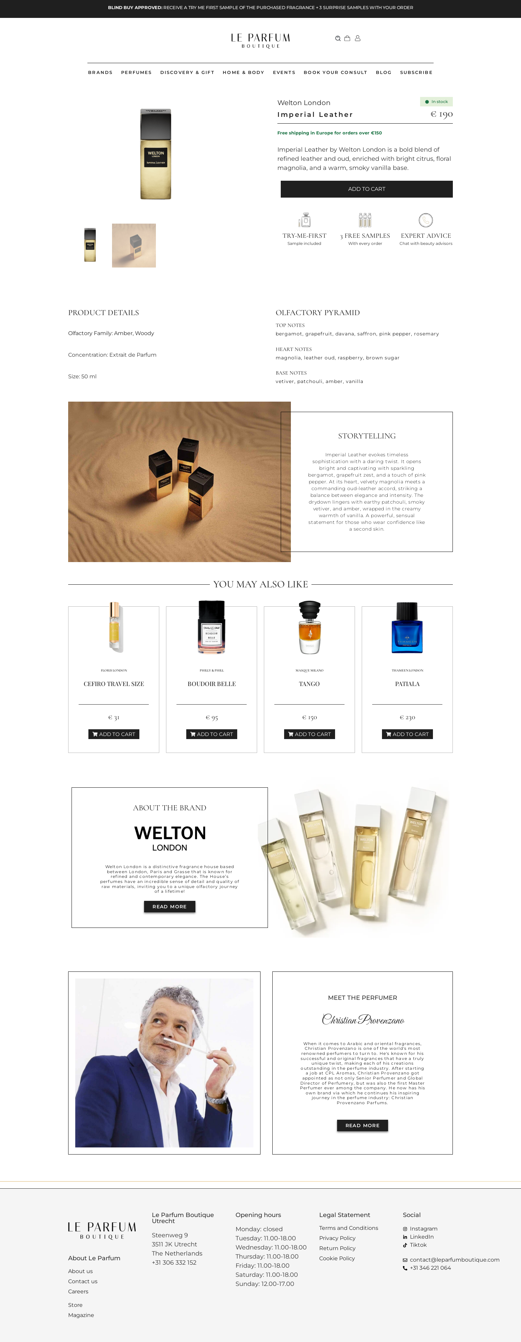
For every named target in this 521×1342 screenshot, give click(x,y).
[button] (338, 37)
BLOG (384, 72)
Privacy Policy (337, 1238)
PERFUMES (136, 72)
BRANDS (100, 72)
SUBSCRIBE (416, 72)
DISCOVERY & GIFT (187, 72)
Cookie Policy (337, 1258)
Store (75, 1305)
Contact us (83, 1281)
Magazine (81, 1315)
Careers (78, 1291)
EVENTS (284, 72)
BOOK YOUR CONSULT (335, 72)
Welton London (304, 103)
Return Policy (337, 1248)
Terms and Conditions (348, 1228)
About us (80, 1271)
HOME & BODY (244, 72)
